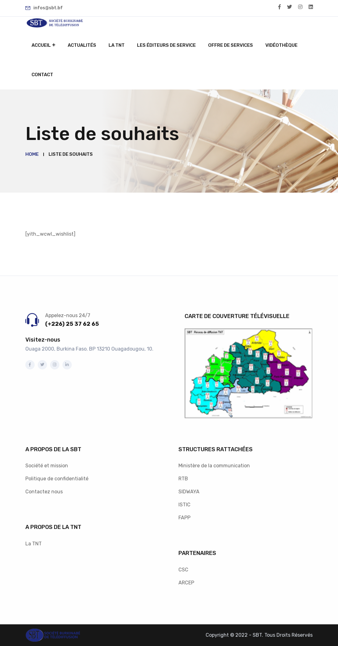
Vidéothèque (281, 45)
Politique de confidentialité (56, 479)
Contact (42, 74)
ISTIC (184, 505)
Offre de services (230, 45)
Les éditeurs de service (166, 45)
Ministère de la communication (214, 466)
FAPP (184, 518)
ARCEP (186, 583)
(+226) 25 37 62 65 (72, 324)
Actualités (82, 45)
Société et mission (46, 466)
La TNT (117, 45)
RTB (183, 479)
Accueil (41, 45)
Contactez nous (44, 492)
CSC (183, 570)
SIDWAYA (188, 492)
